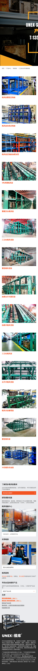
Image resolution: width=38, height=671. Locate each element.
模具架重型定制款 (8, 97)
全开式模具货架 (8, 382)
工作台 (8, 663)
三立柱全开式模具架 (24, 68)
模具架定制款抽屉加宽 (10, 154)
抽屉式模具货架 (8, 325)
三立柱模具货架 (8, 240)
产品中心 (8, 68)
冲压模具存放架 (8, 467)
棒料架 (4, 663)
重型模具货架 (7, 268)
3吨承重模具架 (7, 183)
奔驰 (11, 576)
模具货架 (20, 661)
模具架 (15, 68)
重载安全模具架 (8, 211)
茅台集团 (21, 576)
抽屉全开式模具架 (8, 297)
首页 (3, 68)
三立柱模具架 (7, 354)
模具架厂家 (27, 661)
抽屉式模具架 (13, 661)
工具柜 (33, 661)
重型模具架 (6, 439)
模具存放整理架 (8, 411)
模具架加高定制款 (8, 126)
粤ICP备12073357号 (27, 656)
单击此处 (4, 576)
